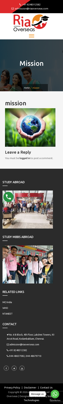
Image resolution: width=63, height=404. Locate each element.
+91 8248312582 (18, 350)
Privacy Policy (12, 387)
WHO (5, 308)
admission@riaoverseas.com (24, 344)
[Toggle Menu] (31, 35)
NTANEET (8, 313)
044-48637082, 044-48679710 (25, 356)
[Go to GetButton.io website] (55, 400)
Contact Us (46, 387)
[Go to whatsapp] (55, 394)
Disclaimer (30, 387)
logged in (25, 158)
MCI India (7, 302)
